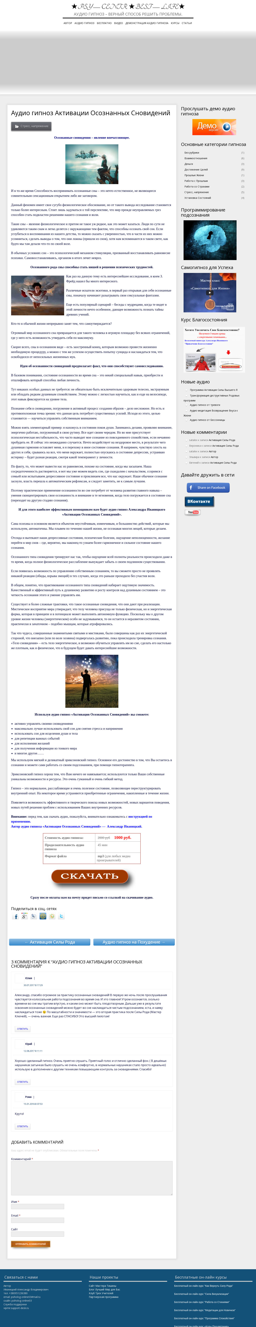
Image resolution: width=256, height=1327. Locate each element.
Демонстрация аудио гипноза (146, 23)
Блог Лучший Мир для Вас (104, 1289)
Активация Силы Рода (222, 440)
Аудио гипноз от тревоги (205, 404)
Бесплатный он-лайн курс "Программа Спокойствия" (204, 1318)
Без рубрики (191, 152)
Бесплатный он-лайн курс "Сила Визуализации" (201, 1294)
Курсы (175, 23)
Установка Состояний (197, 197)
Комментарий (22, 1159)
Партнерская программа (103, 1297)
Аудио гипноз (84, 23)
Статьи (187, 23)
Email (15, 1215)
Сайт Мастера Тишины (102, 1285)
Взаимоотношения (195, 158)
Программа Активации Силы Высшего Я (213, 389)
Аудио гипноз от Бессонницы (207, 419)
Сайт (14, 1229)
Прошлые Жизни (194, 175)
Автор (68, 23)
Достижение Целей (196, 169)
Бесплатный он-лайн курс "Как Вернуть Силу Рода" (203, 1285)
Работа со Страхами (196, 186)
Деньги (188, 164)
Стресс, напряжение (34, 126)
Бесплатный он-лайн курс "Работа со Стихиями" (202, 1302)
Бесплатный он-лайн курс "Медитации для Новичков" (205, 1310)
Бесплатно (104, 23)
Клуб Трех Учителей (101, 1293)
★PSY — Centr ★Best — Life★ (128, 7)
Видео (118, 23)
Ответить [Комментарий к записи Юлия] (22, 1028)
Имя (15, 1202)
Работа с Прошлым (196, 181)
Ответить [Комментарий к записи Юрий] (22, 1081)
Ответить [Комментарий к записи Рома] (22, 1126)
